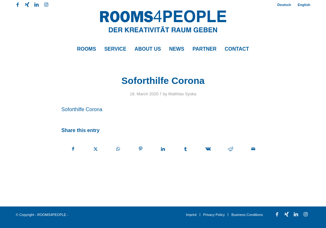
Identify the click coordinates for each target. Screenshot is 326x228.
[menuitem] (284, 4)
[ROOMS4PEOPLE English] (163, 25)
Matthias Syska (182, 94)
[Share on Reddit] (231, 149)
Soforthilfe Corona (82, 109)
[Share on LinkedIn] (163, 149)
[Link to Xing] (27, 5)
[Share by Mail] (253, 149)
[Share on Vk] (208, 149)
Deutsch (284, 5)
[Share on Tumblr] (186, 149)
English (304, 5)
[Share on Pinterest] (140, 149)
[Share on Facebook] (73, 149)
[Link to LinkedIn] (36, 5)
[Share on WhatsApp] (118, 149)
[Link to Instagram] (46, 5)
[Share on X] (96, 149)
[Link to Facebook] (17, 5)
